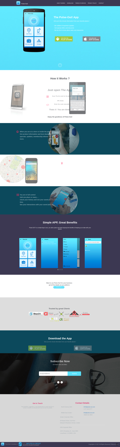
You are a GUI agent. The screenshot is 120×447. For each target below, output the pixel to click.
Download (70, 3)
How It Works (61, 3)
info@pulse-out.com (89, 412)
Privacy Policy (92, 3)
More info (59, 286)
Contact (101, 3)
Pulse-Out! (22, 3)
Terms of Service (80, 3)
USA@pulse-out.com (89, 407)
